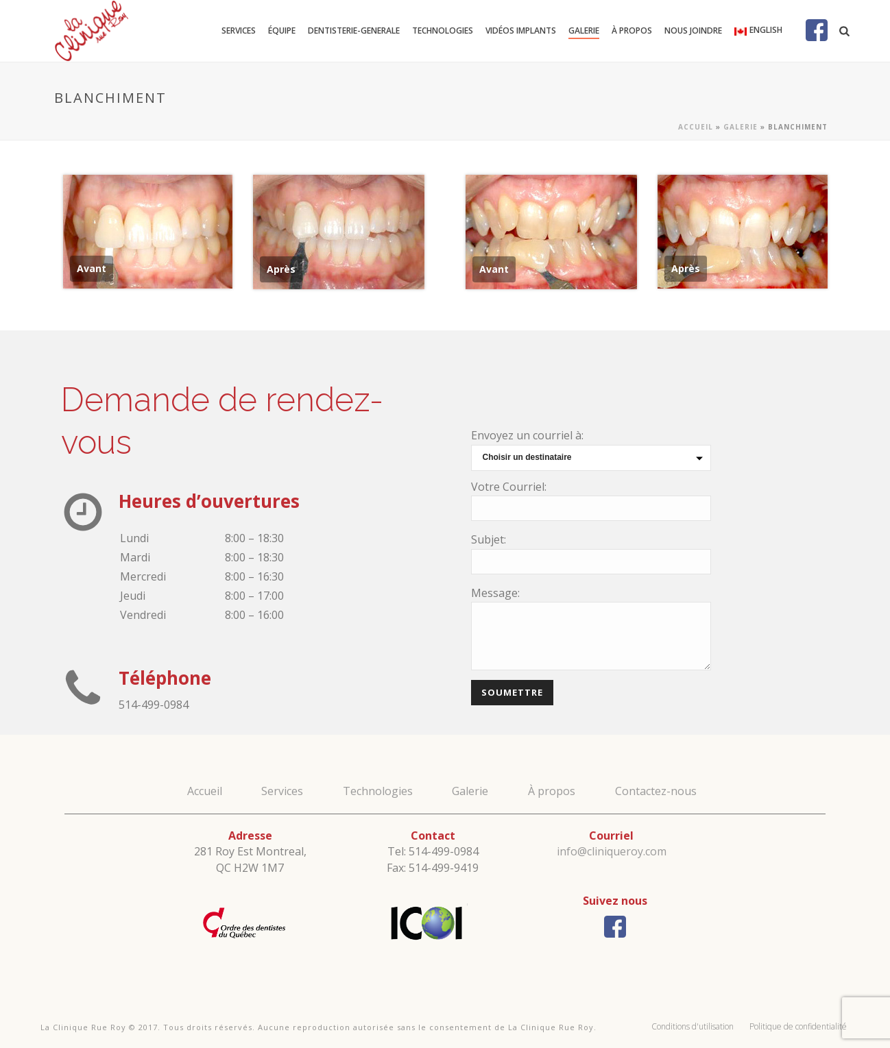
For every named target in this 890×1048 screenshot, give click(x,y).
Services (238, 30)
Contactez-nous (656, 791)
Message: (495, 592)
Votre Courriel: (508, 486)
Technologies (442, 30)
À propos (632, 30)
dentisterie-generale (354, 30)
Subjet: (488, 539)
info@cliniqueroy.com (611, 851)
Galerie (583, 30)
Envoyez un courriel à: (527, 435)
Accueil (695, 127)
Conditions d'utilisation (692, 1026)
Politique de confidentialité (798, 1026)
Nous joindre (693, 30)
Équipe (282, 30)
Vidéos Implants (520, 30)
